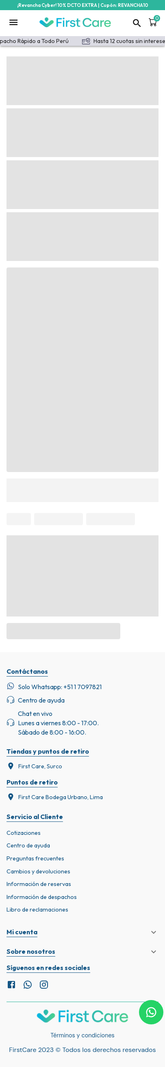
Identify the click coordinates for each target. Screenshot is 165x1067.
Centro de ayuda (28, 845)
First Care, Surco (34, 766)
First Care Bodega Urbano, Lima (55, 797)
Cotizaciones (24, 832)
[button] (82, 932)
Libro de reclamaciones (37, 909)
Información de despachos (42, 897)
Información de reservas (39, 884)
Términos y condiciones (82, 1035)
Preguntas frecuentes (35, 858)
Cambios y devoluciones (38, 871)
